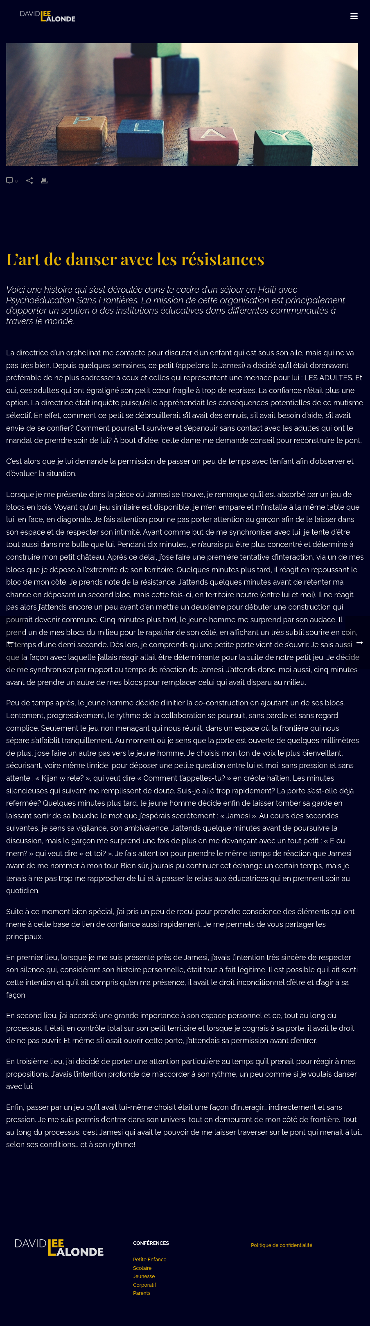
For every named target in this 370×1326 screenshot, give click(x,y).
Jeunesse (144, 1276)
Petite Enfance (149, 1260)
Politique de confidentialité (281, 1245)
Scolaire (142, 1268)
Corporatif (144, 1285)
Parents (141, 1293)
